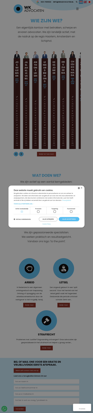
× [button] (81, 188)
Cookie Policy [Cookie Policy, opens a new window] (46, 224)
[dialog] (46, 206)
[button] (46, 204)
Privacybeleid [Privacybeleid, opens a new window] (66, 200)
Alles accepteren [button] (69, 219)
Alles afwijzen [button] (48, 219)
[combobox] (79, 188)
